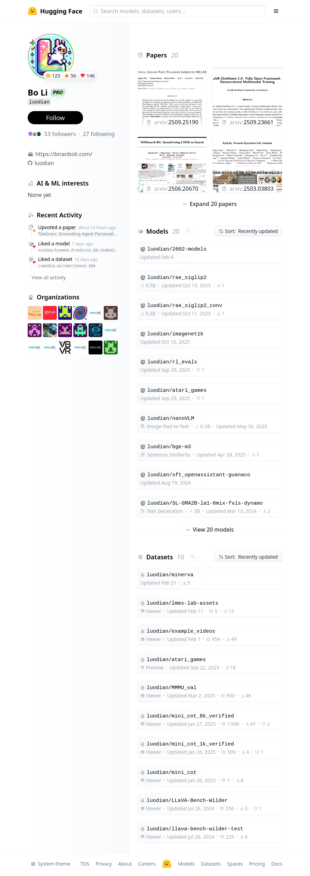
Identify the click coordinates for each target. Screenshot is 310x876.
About (125, 863)
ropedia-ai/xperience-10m (66, 265)
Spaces (235, 863)
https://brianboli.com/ (63, 154)
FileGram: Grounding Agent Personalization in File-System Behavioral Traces (78, 234)
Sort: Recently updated (248, 231)
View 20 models (210, 529)
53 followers (60, 134)
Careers (146, 863)
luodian (44, 163)
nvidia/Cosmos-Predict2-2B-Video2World (78, 250)
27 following (99, 134)
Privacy (103, 863)
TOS (84, 863)
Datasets (211, 863)
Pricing (257, 863)
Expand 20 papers (210, 204)
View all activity (48, 277)
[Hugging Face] (167, 864)
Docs (276, 863)
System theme (50, 863)
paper (69, 227)
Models (186, 863)
